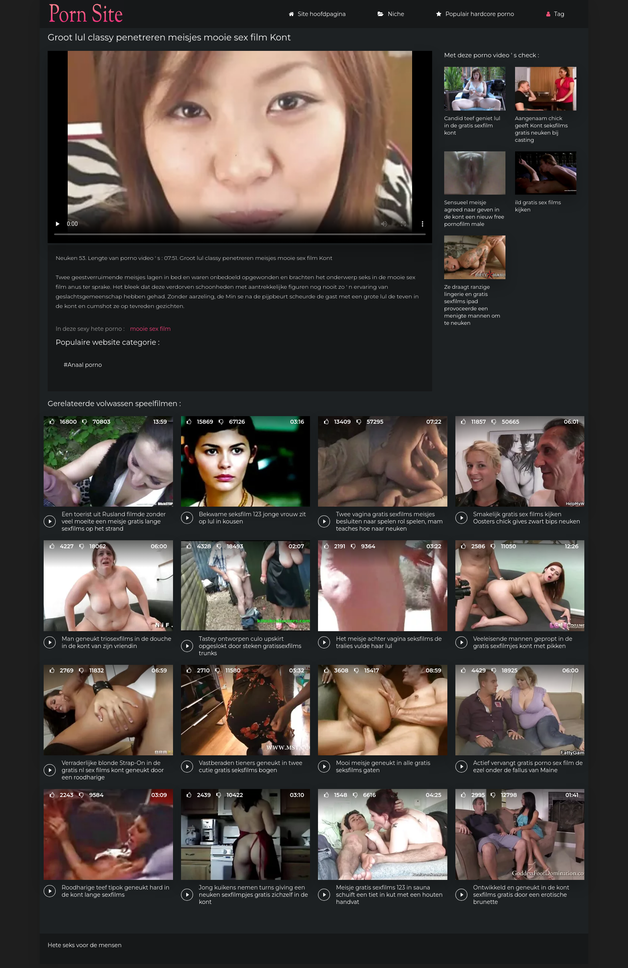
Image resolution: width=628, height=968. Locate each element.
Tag (555, 14)
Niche (391, 14)
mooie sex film (150, 328)
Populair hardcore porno (475, 14)
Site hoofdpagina (317, 14)
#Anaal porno (83, 364)
